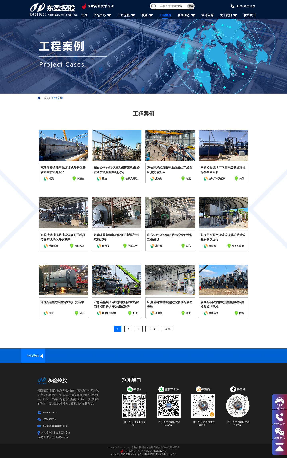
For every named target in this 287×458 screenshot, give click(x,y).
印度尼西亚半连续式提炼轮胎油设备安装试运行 (223, 237)
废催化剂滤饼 (109, 313)
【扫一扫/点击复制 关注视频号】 (203, 423)
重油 (104, 178)
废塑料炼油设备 (105, 355)
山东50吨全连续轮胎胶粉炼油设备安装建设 (169, 237)
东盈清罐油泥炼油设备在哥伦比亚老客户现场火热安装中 (63, 237)
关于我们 (226, 15)
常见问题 (207, 15)
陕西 (241, 313)
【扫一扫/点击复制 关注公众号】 (168, 423)
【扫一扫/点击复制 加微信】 (134, 423)
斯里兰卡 (132, 245)
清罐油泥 (53, 245)
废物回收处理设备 (251, 355)
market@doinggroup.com (55, 426)
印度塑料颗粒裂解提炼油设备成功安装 (169, 304)
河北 (81, 313)
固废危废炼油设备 (202, 355)
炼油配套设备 (275, 355)
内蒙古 (80, 178)
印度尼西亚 (238, 245)
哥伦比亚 (79, 245)
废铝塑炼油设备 (129, 355)
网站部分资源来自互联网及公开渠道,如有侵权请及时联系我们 (143, 454)
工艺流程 (124, 15)
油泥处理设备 (154, 355)
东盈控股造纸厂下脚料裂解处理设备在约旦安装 (223, 170)
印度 (188, 178)
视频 (144, 15)
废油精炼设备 (178, 355)
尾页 (167, 329)
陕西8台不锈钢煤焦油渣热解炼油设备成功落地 (222, 304)
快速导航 (33, 355)
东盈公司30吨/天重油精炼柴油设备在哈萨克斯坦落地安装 (117, 170)
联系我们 (250, 15)
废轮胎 (158, 178)
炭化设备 (227, 355)
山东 (188, 245)
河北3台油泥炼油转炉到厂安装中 (62, 302)
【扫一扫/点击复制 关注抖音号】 (237, 423)
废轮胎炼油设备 (81, 355)
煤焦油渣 (213, 313)
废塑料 (158, 313)
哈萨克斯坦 (131, 178)
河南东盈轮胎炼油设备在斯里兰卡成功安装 (116, 237)
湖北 (135, 313)
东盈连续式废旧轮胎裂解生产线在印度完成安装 (169, 170)
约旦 (241, 178)
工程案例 (165, 15)
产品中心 (100, 15)
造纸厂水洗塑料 (217, 178)
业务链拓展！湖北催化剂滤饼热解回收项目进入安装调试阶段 (116, 304)
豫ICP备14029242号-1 (155, 450)
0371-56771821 (245, 6)
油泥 (51, 178)
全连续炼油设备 (57, 355)
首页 (84, 15)
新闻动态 (184, 15)
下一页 (152, 329)
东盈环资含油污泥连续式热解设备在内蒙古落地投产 (63, 170)
